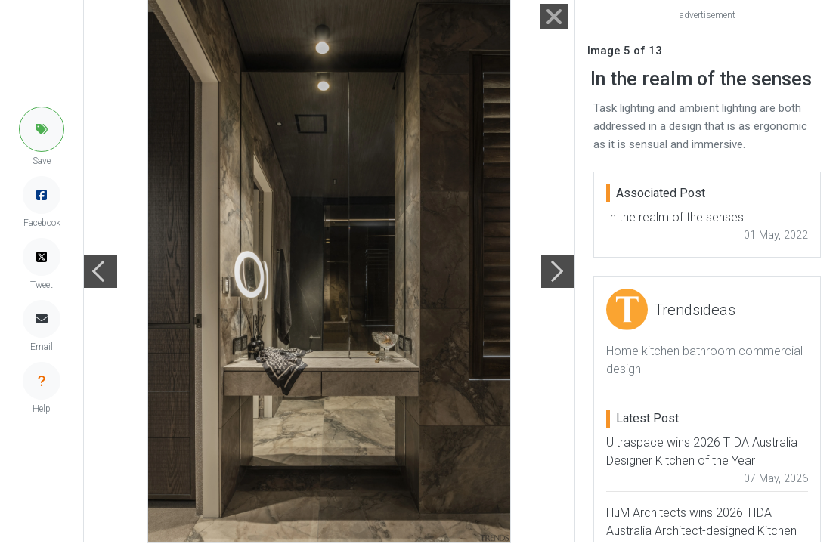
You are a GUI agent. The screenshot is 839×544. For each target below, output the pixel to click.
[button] (41, 129)
